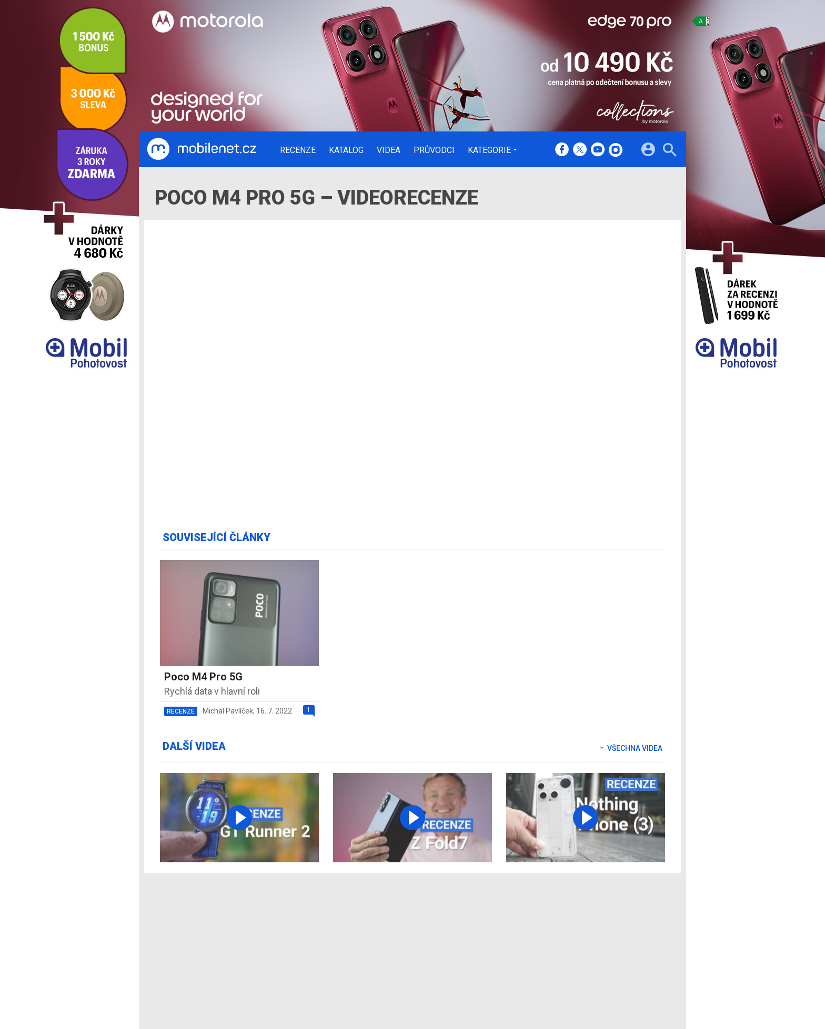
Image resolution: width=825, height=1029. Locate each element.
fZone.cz (461, 953)
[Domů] (201, 149)
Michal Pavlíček (228, 711)
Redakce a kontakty (397, 926)
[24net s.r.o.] (657, 1000)
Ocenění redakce (392, 939)
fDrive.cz (460, 939)
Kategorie (489, 150)
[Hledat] (669, 151)
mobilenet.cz (467, 926)
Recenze (298, 150)
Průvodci (434, 150)
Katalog (346, 150)
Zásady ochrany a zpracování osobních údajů (602, 953)
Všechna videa (630, 748)
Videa (388, 150)
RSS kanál (381, 967)
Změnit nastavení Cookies (569, 939)
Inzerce (377, 953)
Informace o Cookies (561, 926)
